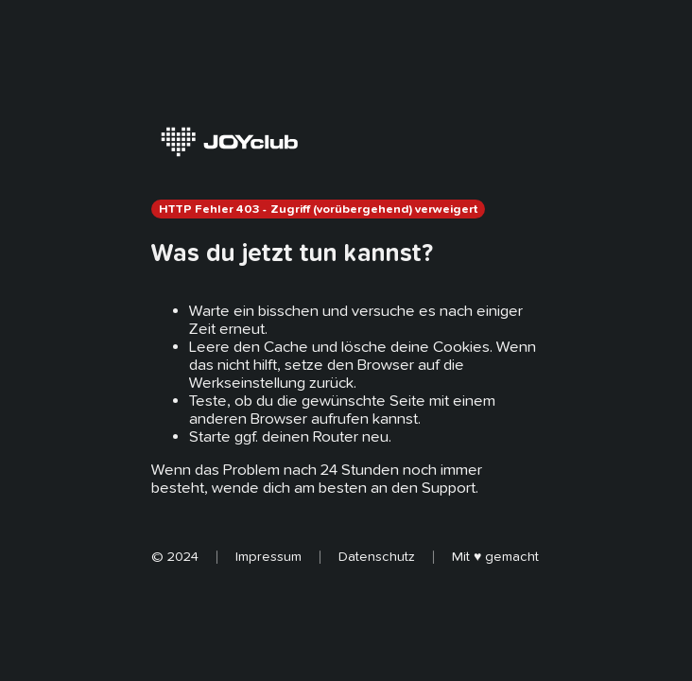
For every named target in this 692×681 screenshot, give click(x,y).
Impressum (268, 556)
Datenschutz (376, 556)
